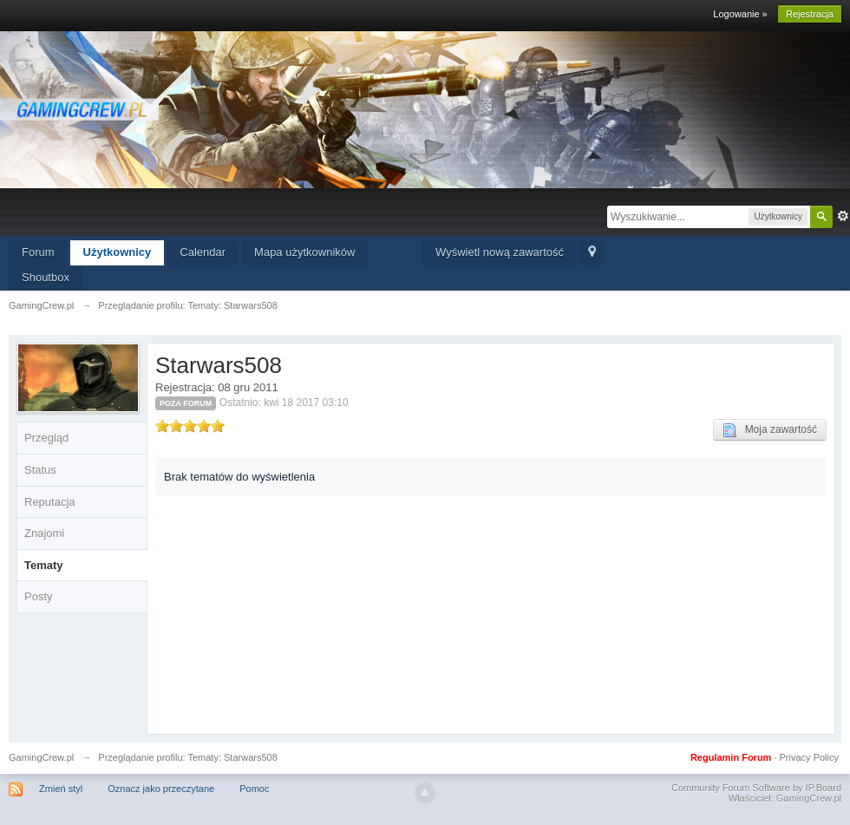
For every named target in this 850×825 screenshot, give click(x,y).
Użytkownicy (117, 252)
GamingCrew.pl (41, 757)
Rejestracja (810, 14)
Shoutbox (45, 277)
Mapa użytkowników (304, 252)
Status (40, 469)
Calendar (203, 252)
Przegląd (46, 437)
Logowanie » (740, 14)
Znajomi (44, 533)
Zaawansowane (843, 216)
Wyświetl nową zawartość (499, 252)
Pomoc (254, 788)
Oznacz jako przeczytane (161, 788)
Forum (38, 252)
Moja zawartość (769, 430)
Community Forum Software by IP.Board (756, 787)
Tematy (43, 565)
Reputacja (49, 501)
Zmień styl (60, 788)
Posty (38, 596)
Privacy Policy (809, 757)
